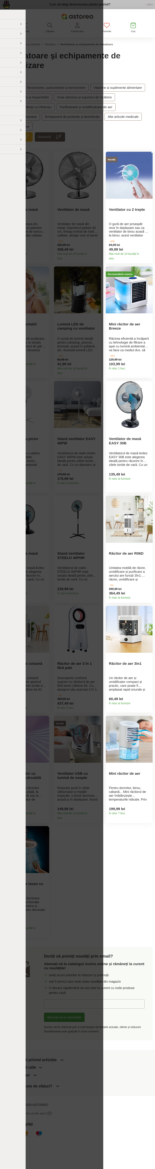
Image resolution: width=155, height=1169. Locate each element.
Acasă (6, 52)
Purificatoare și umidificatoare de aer (86, 115)
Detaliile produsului (44, 262)
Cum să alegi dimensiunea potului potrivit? (57, 8)
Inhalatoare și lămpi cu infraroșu (28, 115)
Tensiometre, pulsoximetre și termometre (56, 96)
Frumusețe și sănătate (27, 52)
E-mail (51, 1031)
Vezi (129, 9)
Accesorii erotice (17, 134)
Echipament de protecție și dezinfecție (72, 125)
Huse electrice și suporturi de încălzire (84, 105)
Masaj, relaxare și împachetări (27, 105)
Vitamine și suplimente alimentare (118, 96)
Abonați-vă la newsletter (64, 1044)
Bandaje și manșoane (21, 125)
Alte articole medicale (123, 125)
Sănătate (50, 52)
